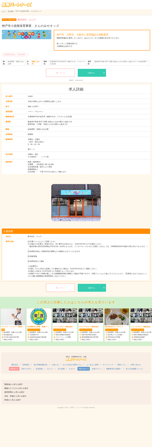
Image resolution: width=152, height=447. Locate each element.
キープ (62, 73)
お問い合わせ (135, 365)
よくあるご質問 (92, 365)
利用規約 (25, 365)
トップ (3, 11)
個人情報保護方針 (41, 365)
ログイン (50, 369)
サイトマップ (108, 365)
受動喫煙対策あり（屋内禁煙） (15, 55)
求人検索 (10, 11)
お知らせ (55, 365)
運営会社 (14, 365)
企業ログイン (97, 369)
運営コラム (121, 365)
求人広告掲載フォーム (134, 369)
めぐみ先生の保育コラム (72, 365)
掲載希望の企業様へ (114, 369)
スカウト (72, 369)
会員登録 (39, 369)
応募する (91, 73)
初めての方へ (26, 369)
